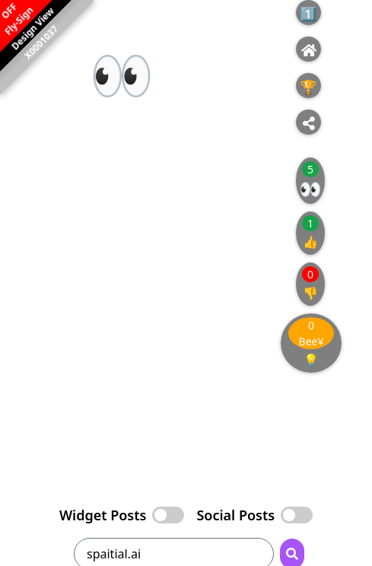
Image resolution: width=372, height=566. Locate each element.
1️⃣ (308, 14)
